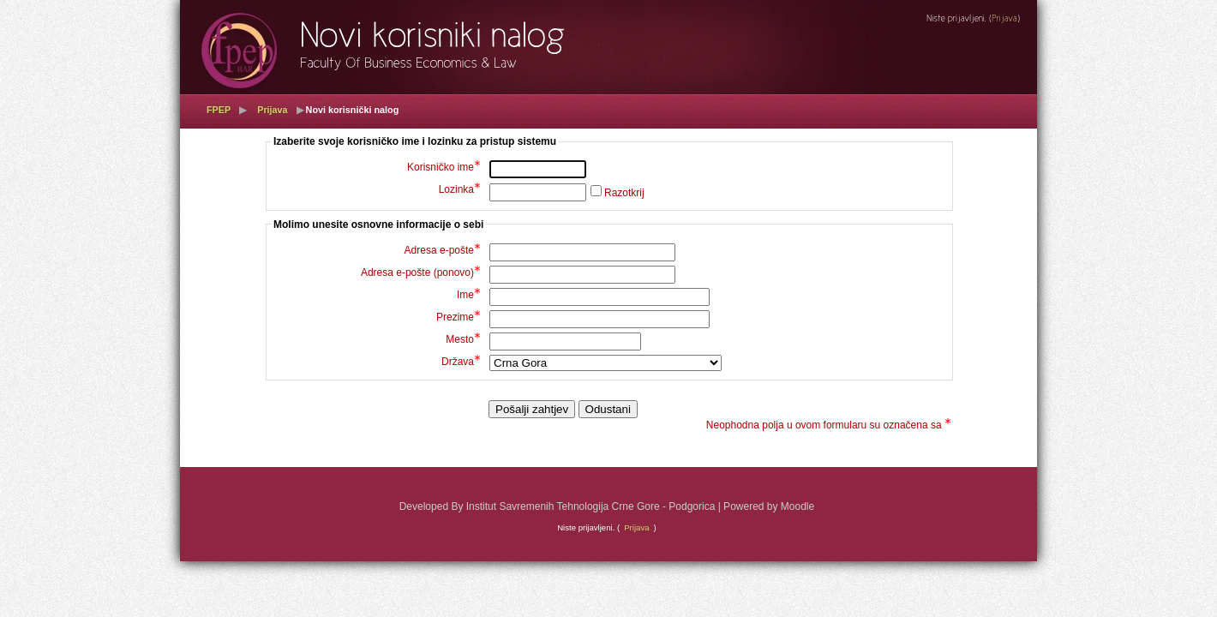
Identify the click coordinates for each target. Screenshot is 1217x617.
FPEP (219, 110)
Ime (469, 295)
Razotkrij (624, 193)
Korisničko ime (444, 167)
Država (461, 362)
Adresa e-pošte (443, 250)
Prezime (458, 317)
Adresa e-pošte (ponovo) (421, 273)
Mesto (463, 339)
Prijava (272, 110)
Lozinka (460, 189)
